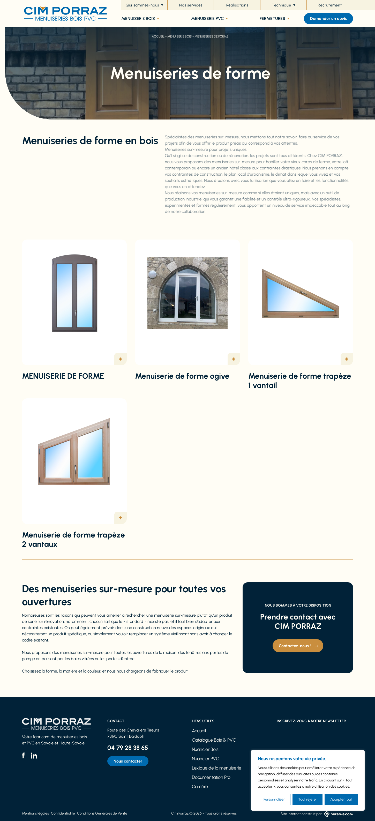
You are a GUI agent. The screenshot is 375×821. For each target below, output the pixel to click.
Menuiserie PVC (209, 18)
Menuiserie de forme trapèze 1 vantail (299, 380)
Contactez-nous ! (295, 645)
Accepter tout (341, 799)
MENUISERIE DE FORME (63, 376)
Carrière (200, 786)
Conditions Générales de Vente (102, 813)
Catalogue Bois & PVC (214, 740)
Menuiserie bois (140, 18)
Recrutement (330, 5)
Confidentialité (63, 813)
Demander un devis (328, 18)
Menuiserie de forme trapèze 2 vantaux (73, 539)
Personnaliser (274, 799)
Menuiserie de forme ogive (182, 376)
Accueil (158, 36)
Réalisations (237, 5)
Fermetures (274, 18)
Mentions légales (35, 813)
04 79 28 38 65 (127, 747)
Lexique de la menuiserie (216, 768)
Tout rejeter (307, 799)
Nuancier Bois (205, 749)
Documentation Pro (211, 777)
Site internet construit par (317, 814)
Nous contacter (128, 761)
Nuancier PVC (205, 759)
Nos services (190, 5)
